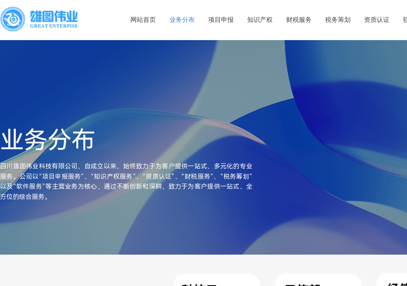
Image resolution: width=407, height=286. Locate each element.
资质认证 (377, 19)
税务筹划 (338, 19)
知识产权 (260, 19)
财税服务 (299, 19)
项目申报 (221, 19)
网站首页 (143, 19)
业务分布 (182, 19)
